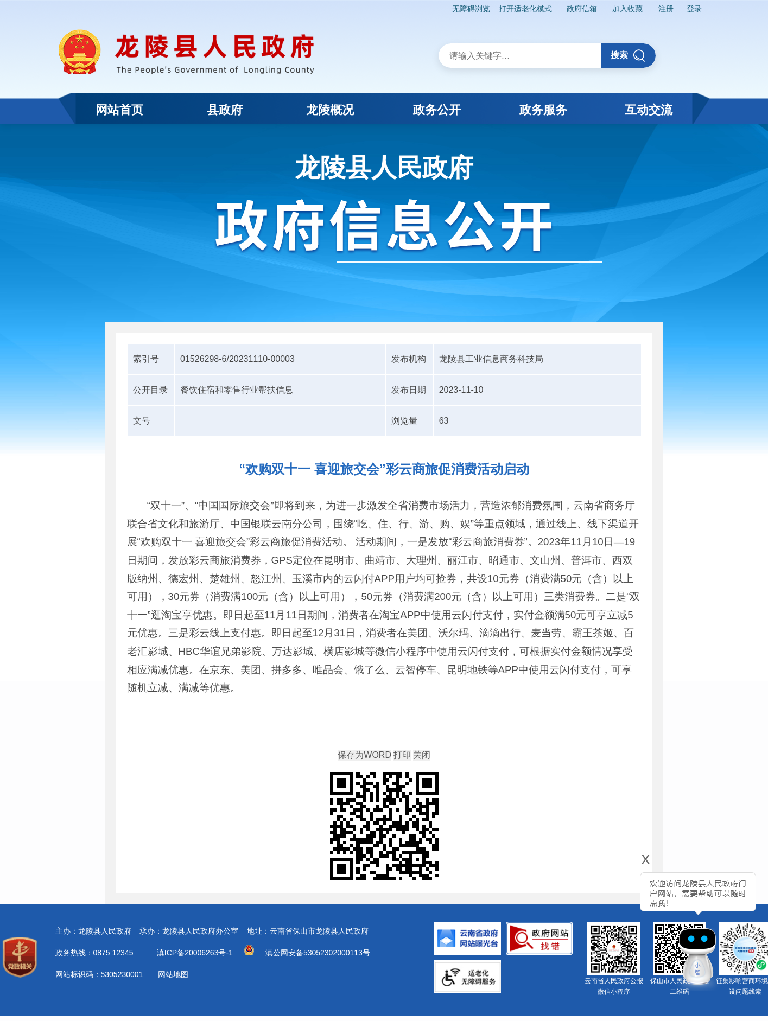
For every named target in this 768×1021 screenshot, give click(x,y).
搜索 (628, 55)
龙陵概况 (330, 110)
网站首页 (119, 110)
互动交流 (648, 110)
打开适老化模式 (523, 8)
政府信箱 (581, 8)
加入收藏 (627, 8)
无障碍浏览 (470, 8)
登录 (693, 8)
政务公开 (437, 110)
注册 (665, 8)
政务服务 (543, 110)
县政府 (225, 110)
